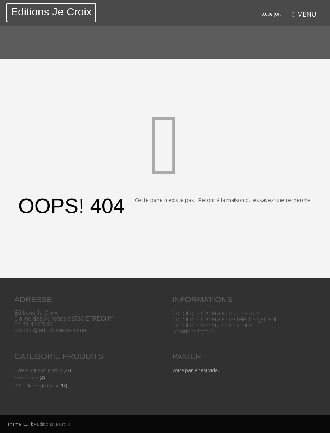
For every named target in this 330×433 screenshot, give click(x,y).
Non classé (26, 377)
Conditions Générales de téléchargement (224, 319)
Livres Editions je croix (38, 370)
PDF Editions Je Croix (36, 385)
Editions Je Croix (51, 12)
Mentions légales (194, 331)
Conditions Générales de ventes (213, 325)
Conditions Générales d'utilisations (216, 313)
